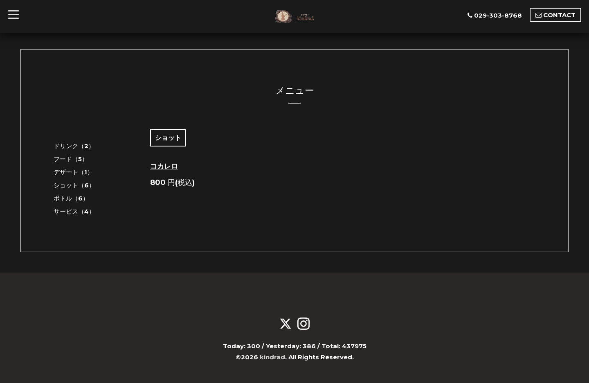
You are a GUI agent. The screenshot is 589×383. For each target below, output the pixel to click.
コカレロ (164, 166)
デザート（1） (73, 172)
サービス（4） (74, 211)
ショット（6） (74, 185)
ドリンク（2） (74, 146)
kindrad (272, 357)
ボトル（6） (71, 198)
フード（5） (71, 159)
